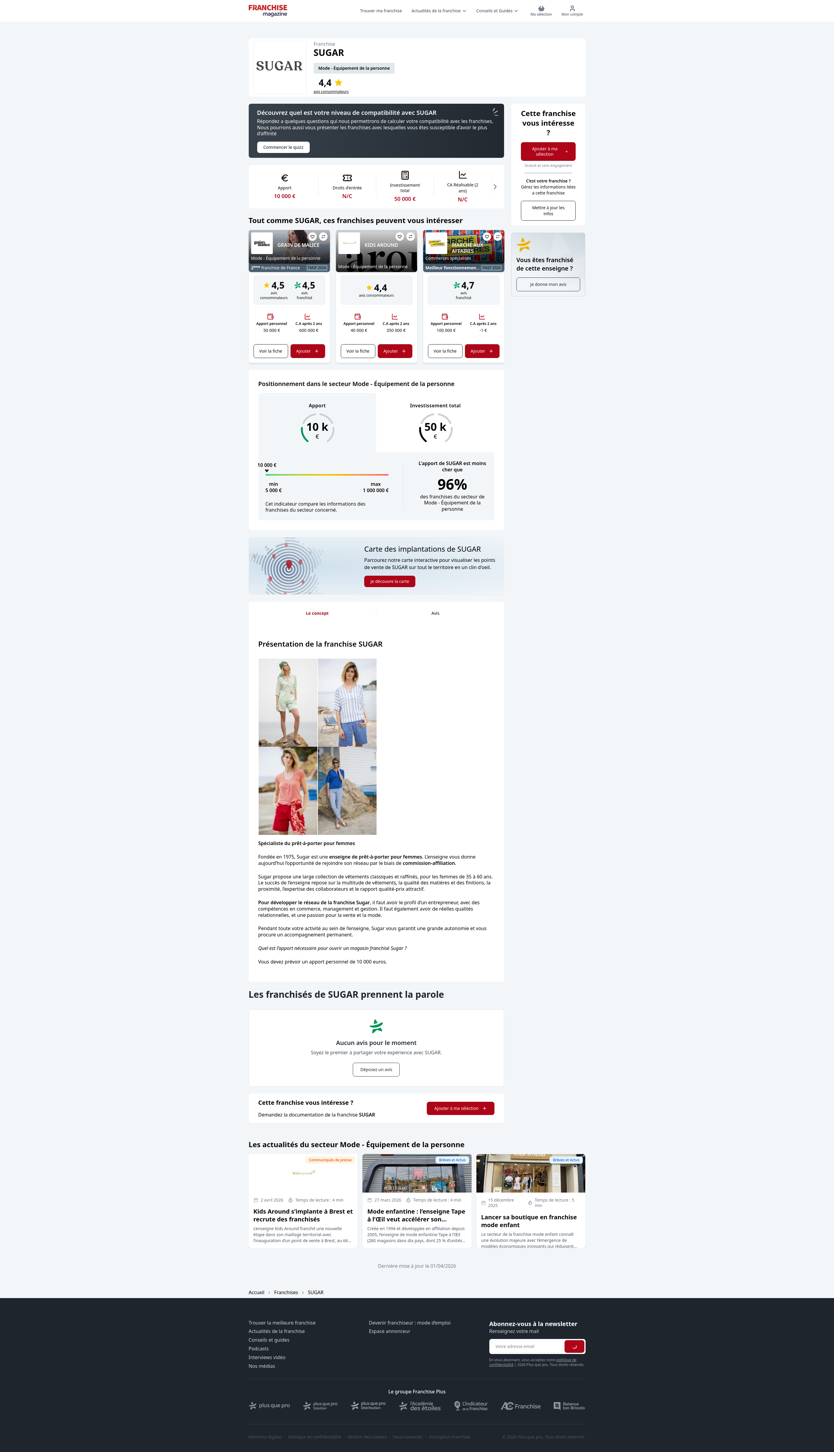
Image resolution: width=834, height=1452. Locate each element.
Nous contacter (408, 1437)
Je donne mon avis (548, 284)
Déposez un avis (376, 1069)
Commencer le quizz (283, 147)
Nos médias (262, 1366)
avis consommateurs (331, 91)
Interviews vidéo (267, 1357)
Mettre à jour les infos (548, 210)
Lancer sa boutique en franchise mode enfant (529, 1221)
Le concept (317, 613)
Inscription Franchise (449, 1437)
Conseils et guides (269, 1340)
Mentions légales (265, 1437)
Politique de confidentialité (314, 1437)
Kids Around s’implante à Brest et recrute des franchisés (303, 1215)
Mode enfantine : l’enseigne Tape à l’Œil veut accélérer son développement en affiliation (416, 1219)
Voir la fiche (270, 351)
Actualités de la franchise (277, 1331)
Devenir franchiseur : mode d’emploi (410, 1323)
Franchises (286, 1292)
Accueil (257, 1292)
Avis (435, 613)
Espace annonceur (390, 1331)
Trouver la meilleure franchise (282, 1323)
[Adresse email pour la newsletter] (526, 1346)
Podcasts (259, 1349)
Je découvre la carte (390, 581)
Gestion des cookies (366, 1437)
